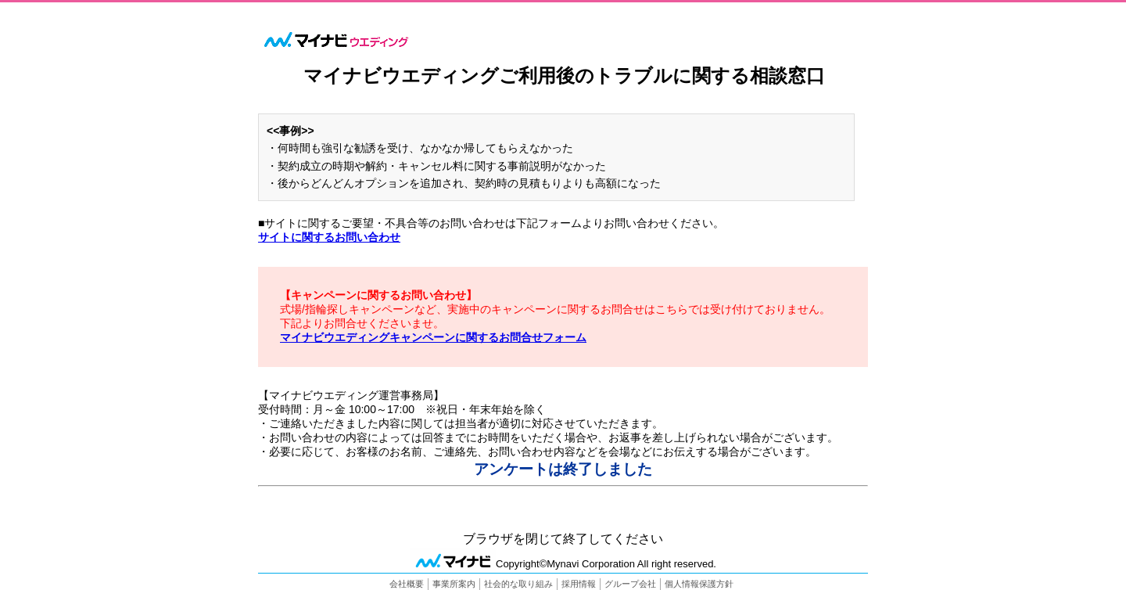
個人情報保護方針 (699, 583)
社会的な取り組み (518, 583)
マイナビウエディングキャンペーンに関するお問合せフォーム (433, 337)
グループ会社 (630, 583)
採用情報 (578, 583)
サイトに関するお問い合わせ (329, 237)
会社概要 (406, 583)
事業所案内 (453, 583)
